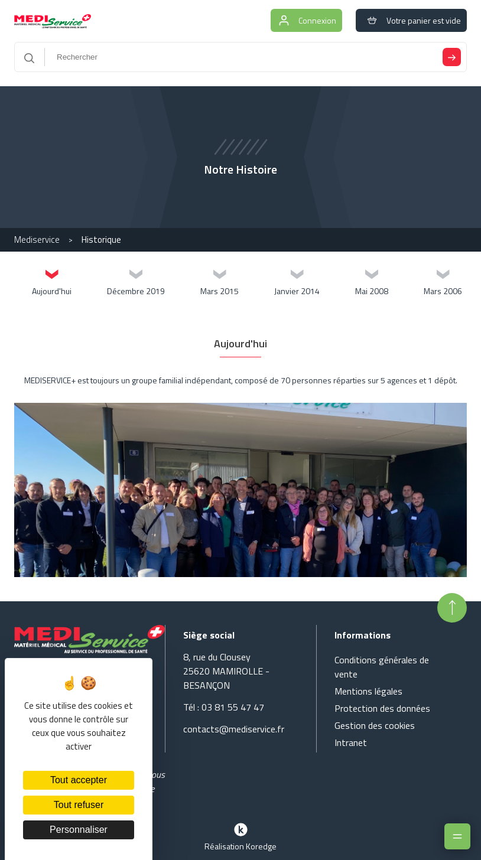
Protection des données (382, 708)
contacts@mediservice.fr (233, 729)
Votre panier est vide (411, 20)
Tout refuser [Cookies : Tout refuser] (78, 805)
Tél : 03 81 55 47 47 (223, 707)
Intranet (350, 742)
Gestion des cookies (374, 725)
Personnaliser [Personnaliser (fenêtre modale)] (79, 830)
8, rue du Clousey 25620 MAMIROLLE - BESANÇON (226, 671)
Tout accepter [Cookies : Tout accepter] (78, 780)
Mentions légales (368, 691)
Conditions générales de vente (381, 667)
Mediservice (37, 239)
